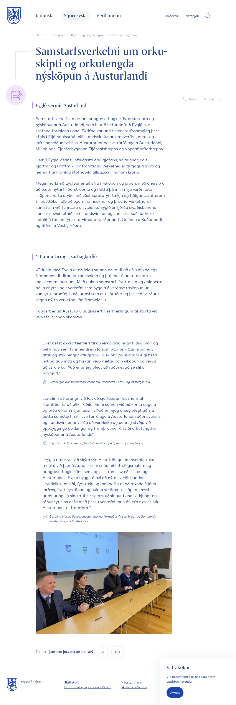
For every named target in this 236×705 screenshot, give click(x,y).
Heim (39, 35)
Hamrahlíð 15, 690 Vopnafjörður (87, 687)
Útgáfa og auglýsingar (86, 35)
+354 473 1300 (132, 682)
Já (102, 652)
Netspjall (192, 15)
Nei (117, 652)
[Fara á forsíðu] (14, 15)
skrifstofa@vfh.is (134, 687)
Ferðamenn (109, 15)
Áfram (175, 692)
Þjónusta (45, 15)
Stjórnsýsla (75, 15)
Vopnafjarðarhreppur (205, 99)
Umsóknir (171, 15)
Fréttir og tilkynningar (124, 35)
